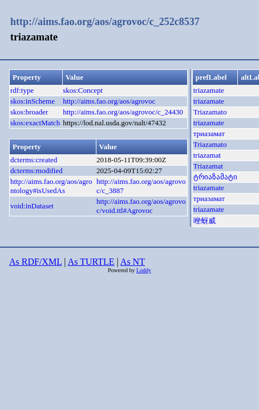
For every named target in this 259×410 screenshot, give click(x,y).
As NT (132, 261)
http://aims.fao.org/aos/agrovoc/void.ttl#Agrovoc (140, 206)
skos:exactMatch (35, 122)
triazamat (207, 155)
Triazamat (208, 166)
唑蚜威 (204, 220)
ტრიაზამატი (215, 177)
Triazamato (210, 112)
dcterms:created (33, 159)
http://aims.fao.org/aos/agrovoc (109, 101)
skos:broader (29, 112)
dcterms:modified (36, 170)
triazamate (208, 90)
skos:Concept (83, 90)
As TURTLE (91, 261)
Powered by (122, 270)
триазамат (209, 133)
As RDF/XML (35, 261)
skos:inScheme (32, 101)
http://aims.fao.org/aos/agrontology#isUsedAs (51, 186)
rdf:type (22, 90)
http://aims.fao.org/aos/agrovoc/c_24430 (123, 112)
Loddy (143, 270)
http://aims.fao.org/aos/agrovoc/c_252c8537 (105, 21)
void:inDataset (32, 206)
